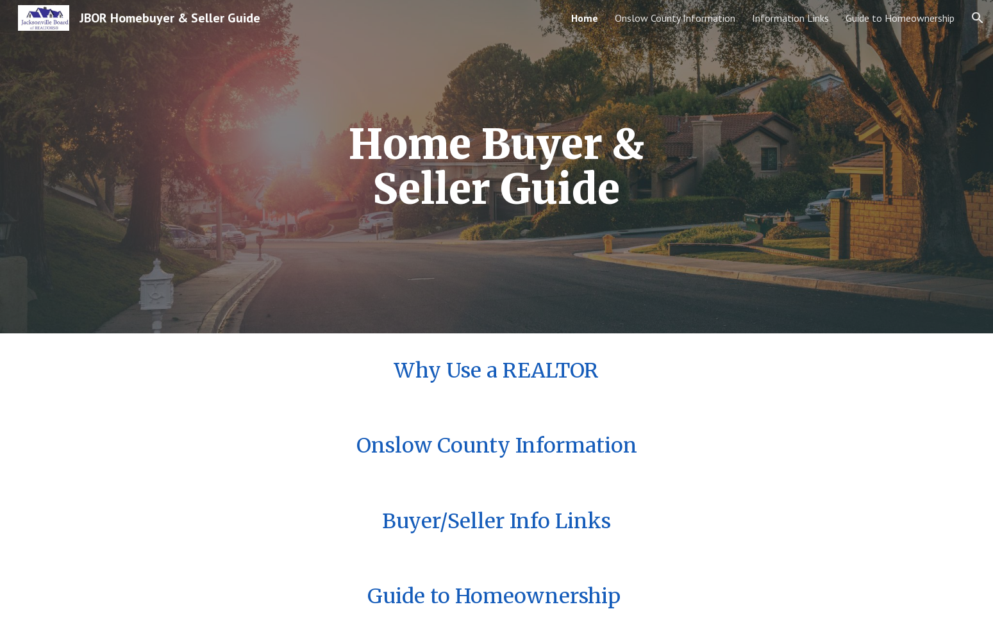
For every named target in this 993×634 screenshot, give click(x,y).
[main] (496, 167)
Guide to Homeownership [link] (900, 18)
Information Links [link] (790, 18)
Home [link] (584, 18)
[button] (977, 18)
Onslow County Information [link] (675, 18)
